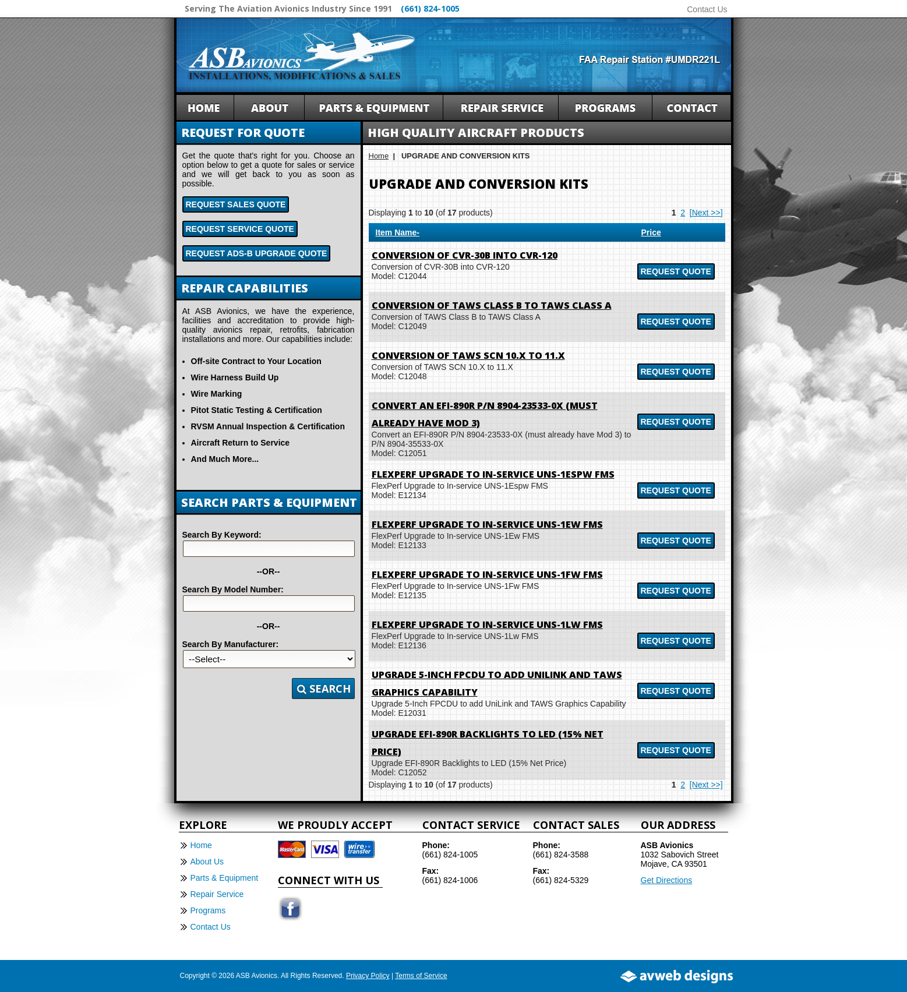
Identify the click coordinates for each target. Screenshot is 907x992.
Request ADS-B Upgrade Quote (256, 253)
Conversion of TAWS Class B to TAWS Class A (492, 305)
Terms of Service (421, 976)
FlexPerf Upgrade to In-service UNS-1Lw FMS (487, 624)
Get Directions (667, 880)
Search (324, 689)
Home (379, 155)
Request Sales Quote (236, 204)
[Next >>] (706, 212)
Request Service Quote (240, 229)
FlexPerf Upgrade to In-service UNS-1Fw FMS (487, 574)
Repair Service (217, 894)
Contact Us (707, 9)
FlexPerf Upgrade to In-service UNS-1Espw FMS (493, 474)
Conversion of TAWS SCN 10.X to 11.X (468, 355)
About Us (207, 861)
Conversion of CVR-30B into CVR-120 (464, 255)
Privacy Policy (368, 976)
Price (651, 232)
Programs (208, 910)
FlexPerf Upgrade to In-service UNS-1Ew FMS (487, 524)
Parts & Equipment (224, 877)
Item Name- (397, 232)
